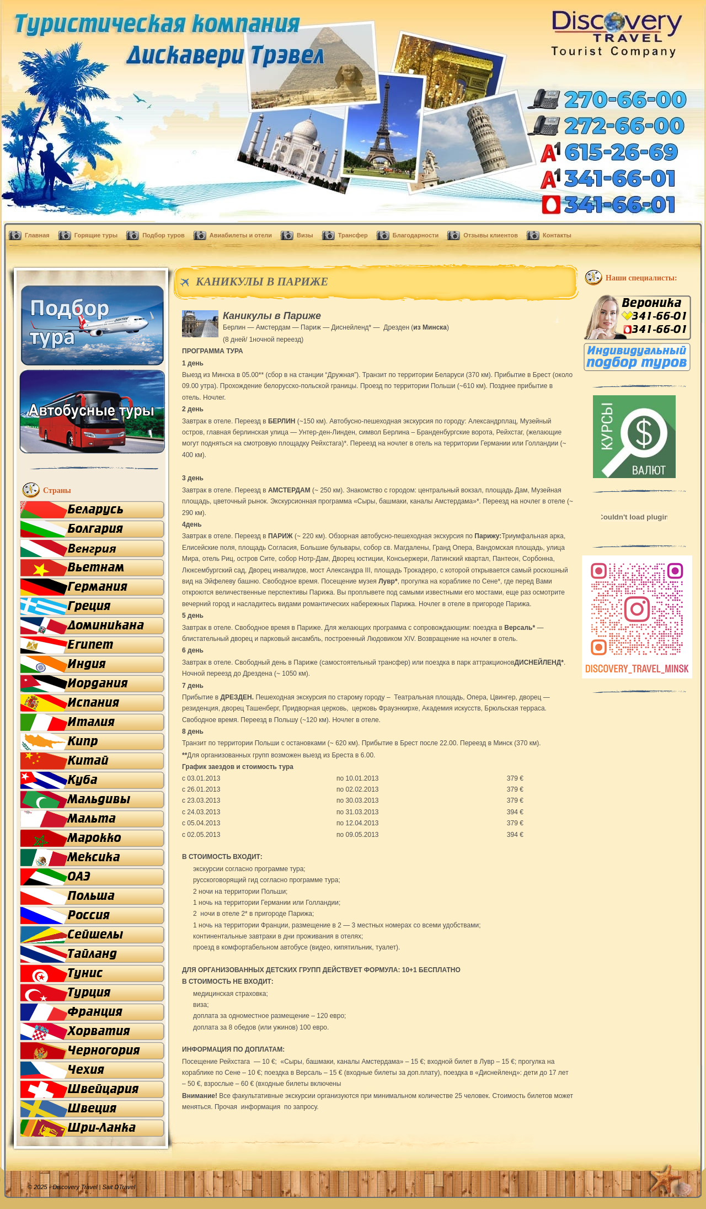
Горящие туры (95, 235)
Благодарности (415, 235)
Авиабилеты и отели (241, 235)
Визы (305, 235)
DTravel (124, 1187)
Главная (37, 235)
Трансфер (353, 235)
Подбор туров (163, 235)
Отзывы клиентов (490, 235)
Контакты (557, 235)
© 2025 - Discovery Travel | (71, 1187)
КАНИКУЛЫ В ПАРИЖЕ (262, 281)
